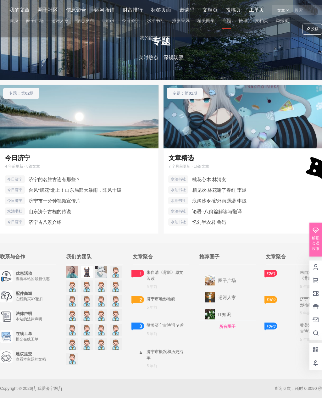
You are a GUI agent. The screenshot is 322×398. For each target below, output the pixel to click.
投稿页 (233, 10)
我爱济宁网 (47, 388)
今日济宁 (17, 157)
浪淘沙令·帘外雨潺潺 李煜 (219, 200)
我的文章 (19, 10)
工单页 (256, 10)
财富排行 (133, 10)
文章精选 (181, 157)
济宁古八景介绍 (45, 222)
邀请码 (186, 10)
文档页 (210, 10)
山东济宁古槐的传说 (50, 211)
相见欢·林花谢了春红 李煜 (219, 190)
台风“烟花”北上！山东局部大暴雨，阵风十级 (75, 190)
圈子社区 (48, 10)
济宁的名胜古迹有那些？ (54, 179)
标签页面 (161, 10)
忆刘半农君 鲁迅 (209, 222)
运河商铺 (104, 10)
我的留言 (151, 38)
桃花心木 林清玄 (209, 179)
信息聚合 (76, 10)
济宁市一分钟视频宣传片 (54, 200)
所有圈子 (227, 326)
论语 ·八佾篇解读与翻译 (217, 211)
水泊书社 (14, 211)
